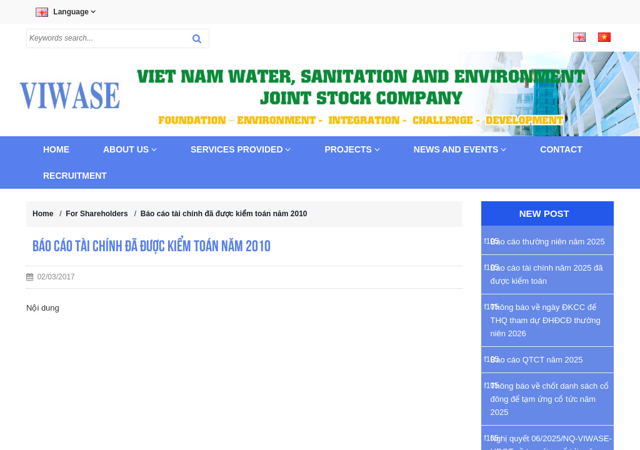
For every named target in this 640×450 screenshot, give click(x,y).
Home (56, 149)
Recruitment (75, 176)
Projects (351, 149)
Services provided (241, 149)
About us (130, 149)
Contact (561, 149)
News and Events (460, 149)
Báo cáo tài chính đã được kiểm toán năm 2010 (224, 213)
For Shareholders (97, 213)
